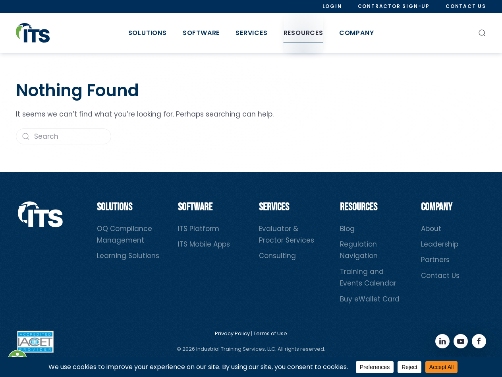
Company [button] (356, 32)
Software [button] (201, 32)
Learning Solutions (128, 255)
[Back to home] (33, 33)
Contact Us (466, 6)
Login (332, 6)
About (431, 228)
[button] (482, 33)
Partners (435, 259)
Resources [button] (303, 32)
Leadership (439, 244)
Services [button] (251, 32)
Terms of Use (270, 333)
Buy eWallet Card (370, 299)
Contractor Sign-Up (394, 6)
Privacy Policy (232, 333)
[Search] (63, 136)
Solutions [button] (147, 32)
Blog (347, 228)
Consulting (277, 255)
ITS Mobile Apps (204, 244)
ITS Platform (198, 228)
